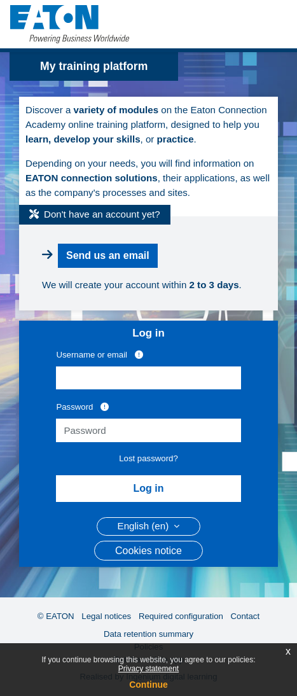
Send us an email (107, 255)
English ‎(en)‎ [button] (145, 525)
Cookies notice (148, 550)
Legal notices (106, 616)
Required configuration (181, 616)
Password (82, 406)
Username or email (99, 354)
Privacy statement (148, 668)
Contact (245, 616)
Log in (149, 488)
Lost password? (148, 458)
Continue (148, 684)
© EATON (56, 616)
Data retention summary (148, 634)
